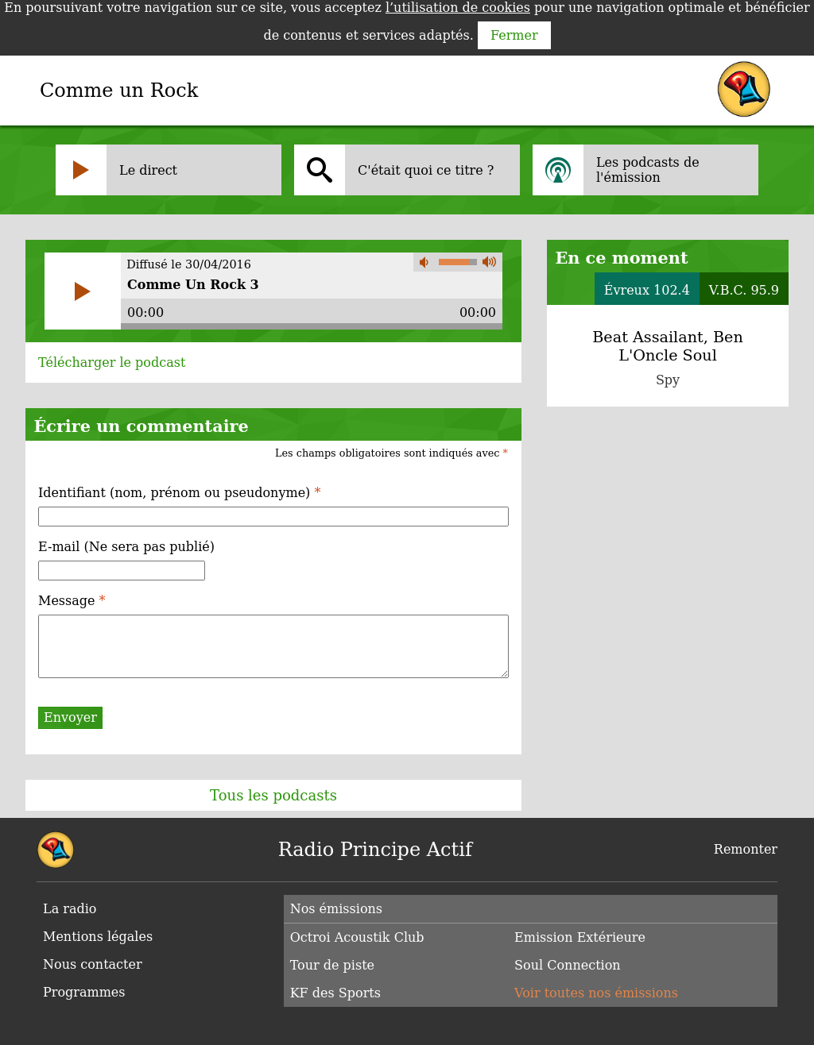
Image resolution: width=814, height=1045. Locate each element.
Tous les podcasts (273, 795)
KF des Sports (335, 993)
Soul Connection (567, 965)
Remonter (745, 849)
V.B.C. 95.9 (744, 290)
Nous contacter (92, 964)
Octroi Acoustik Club (357, 937)
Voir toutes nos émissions (596, 993)
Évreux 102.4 (647, 290)
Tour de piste (332, 965)
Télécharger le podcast (111, 362)
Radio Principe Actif (375, 850)
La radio (69, 908)
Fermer (514, 35)
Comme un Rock (119, 90)
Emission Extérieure (579, 937)
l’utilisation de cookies (458, 7)
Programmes (84, 992)
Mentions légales (98, 936)
